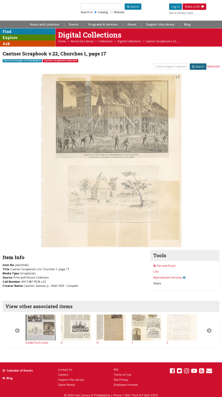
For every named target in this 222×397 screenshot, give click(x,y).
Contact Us (65, 370)
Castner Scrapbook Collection (60, 60)
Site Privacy (121, 380)
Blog (187, 24)
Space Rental (66, 385)
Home (62, 41)
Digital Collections (129, 41)
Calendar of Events (19, 370)
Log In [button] (175, 6)
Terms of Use (122, 375)
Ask (6, 43)
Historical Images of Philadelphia (22, 60)
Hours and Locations (44, 24)
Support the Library (160, 24)
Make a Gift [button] (194, 6)
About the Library (82, 41)
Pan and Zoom (164, 266)
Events (74, 24)
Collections (105, 41)
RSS (116, 370)
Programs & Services (103, 24)
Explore (10, 37)
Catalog (101, 12)
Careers (63, 375)
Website (117, 12)
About (131, 24)
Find (7, 31)
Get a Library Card (181, 13)
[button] (14, 330)
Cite (155, 272)
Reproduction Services (167, 277)
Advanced (213, 66)
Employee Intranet (126, 385)
